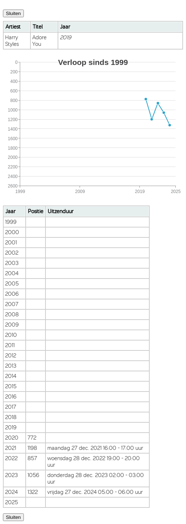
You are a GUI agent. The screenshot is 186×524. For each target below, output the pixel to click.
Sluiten (13, 13)
